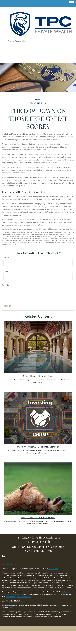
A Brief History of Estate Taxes (38, 376)
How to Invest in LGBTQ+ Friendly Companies (38, 446)
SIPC (15, 607)
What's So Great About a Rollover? (38, 517)
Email (5, 271)
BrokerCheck (53, 569)
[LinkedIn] (3, 555)
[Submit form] (8, 306)
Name (6, 257)
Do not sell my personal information (18, 597)
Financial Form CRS (11, 564)
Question (6, 285)
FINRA (10, 607)
